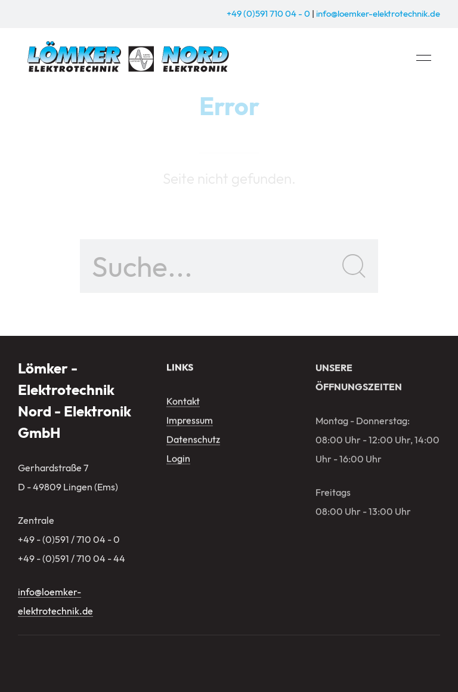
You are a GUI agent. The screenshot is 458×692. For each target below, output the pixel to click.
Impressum (189, 421)
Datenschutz (193, 440)
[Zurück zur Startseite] (130, 58)
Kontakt (183, 402)
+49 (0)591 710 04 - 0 (268, 13)
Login (178, 459)
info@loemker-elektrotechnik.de (378, 13)
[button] (423, 58)
